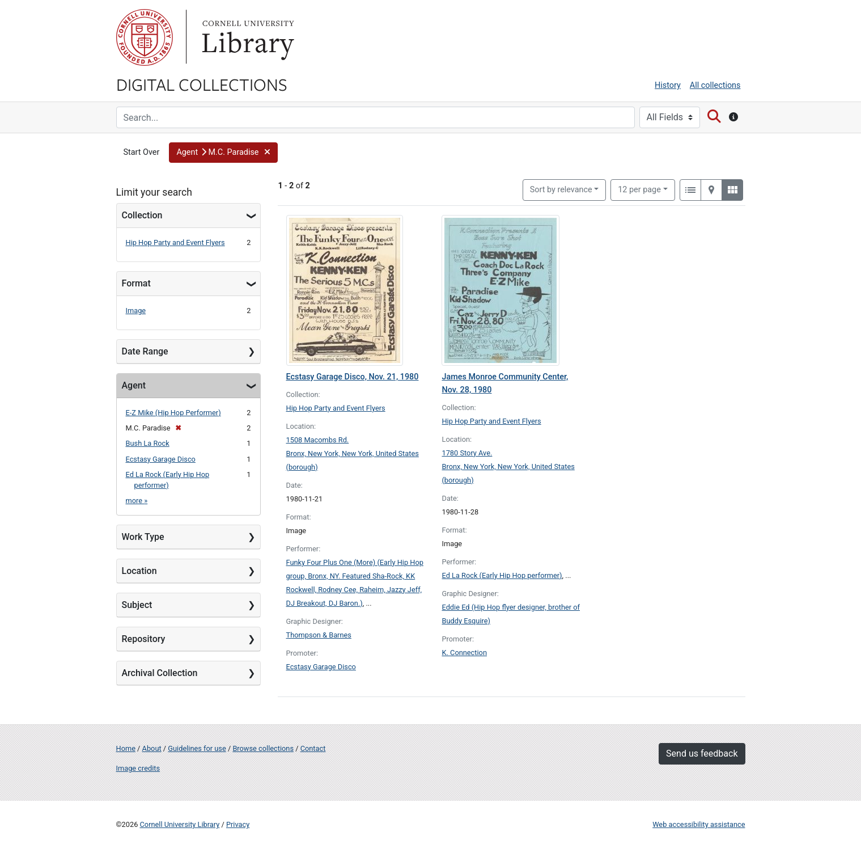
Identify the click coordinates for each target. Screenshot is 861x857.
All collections (715, 85)
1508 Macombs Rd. (317, 440)
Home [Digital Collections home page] (125, 748)
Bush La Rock (147, 443)
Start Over (142, 152)
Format (136, 283)
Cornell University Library (180, 824)
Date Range (145, 351)
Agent (134, 385)
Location (139, 570)
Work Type (143, 536)
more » (137, 500)
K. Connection (464, 652)
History (668, 85)
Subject (137, 605)
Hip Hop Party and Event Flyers (175, 242)
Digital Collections (201, 84)
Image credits (138, 768)
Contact (313, 748)
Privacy (237, 824)
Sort (561, 190)
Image (136, 310)
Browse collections (263, 748)
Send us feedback (701, 753)
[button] (223, 152)
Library (246, 37)
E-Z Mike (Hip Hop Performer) (173, 412)
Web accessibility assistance (698, 824)
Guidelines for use (197, 748)
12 (639, 189)
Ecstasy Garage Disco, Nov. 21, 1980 (352, 377)
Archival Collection (160, 673)
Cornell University (144, 37)
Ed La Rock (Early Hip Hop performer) (502, 575)
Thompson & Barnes (318, 635)
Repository (144, 639)
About (152, 748)
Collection (142, 215)
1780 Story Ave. (467, 453)
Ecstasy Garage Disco (161, 459)
